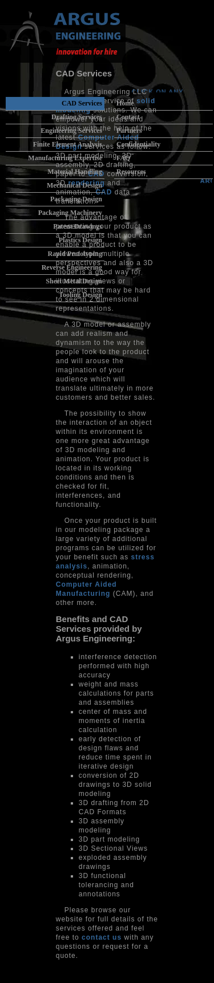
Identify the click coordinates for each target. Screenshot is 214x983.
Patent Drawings (77, 226)
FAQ (123, 158)
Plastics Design (80, 240)
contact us (102, 937)
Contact (128, 117)
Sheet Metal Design (74, 281)
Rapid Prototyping (75, 254)
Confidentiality (138, 144)
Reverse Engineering (72, 267)
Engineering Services (71, 131)
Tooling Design (80, 295)
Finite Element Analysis (67, 144)
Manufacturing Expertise (65, 158)
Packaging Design (76, 199)
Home (125, 103)
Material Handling (74, 172)
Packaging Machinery (70, 213)
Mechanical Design (74, 185)
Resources (131, 172)
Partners (129, 131)
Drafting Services (76, 117)
